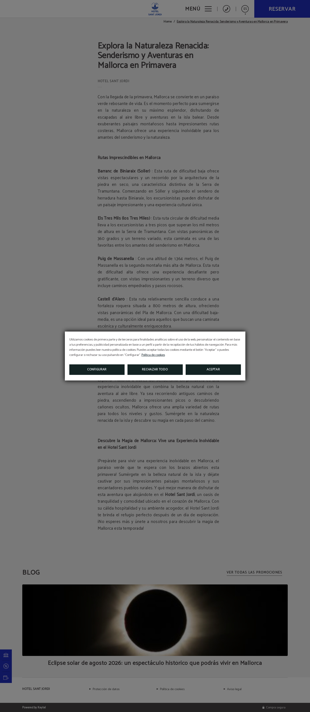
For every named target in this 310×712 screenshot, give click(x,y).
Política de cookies (153, 355)
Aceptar (213, 369)
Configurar (97, 369)
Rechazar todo (155, 369)
